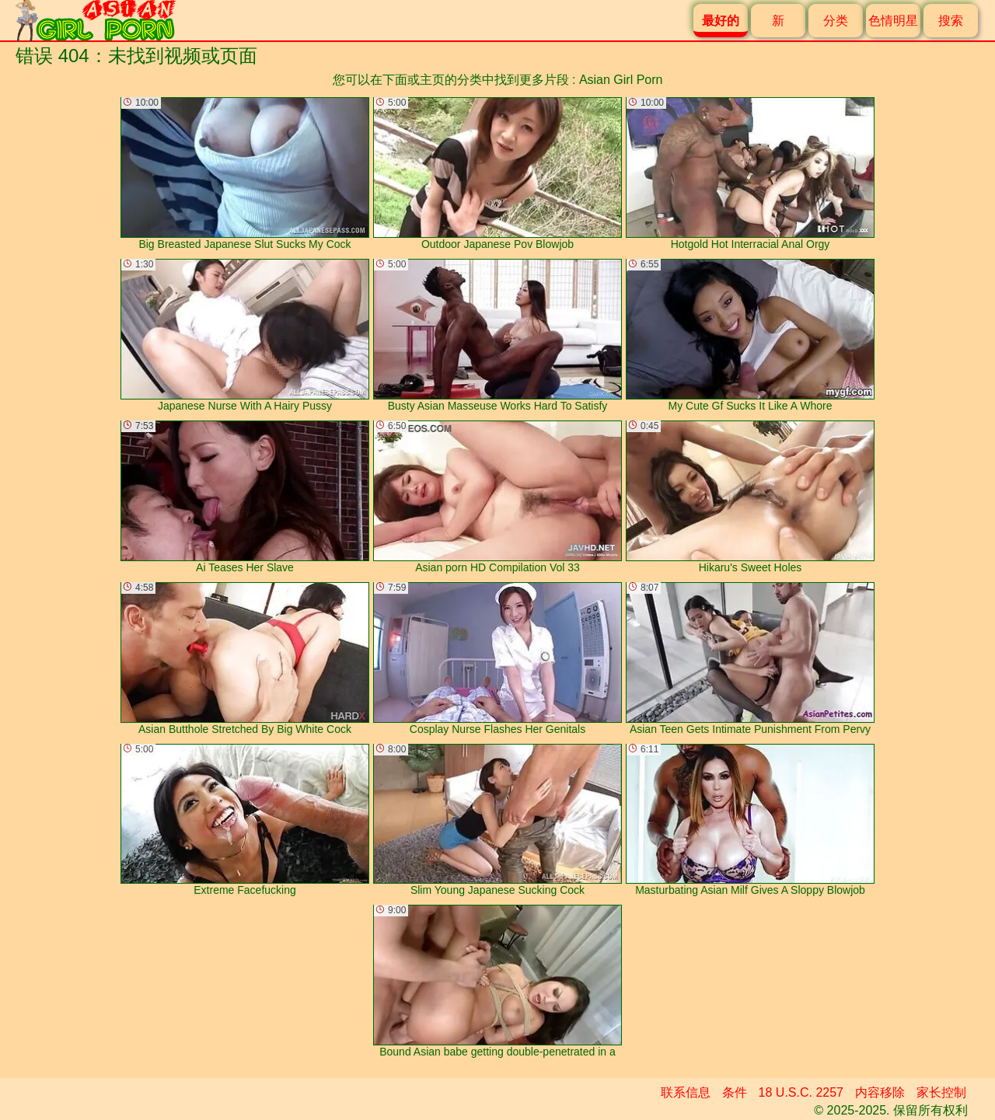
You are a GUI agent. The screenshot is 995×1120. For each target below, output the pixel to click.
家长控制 (941, 1092)
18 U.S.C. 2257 (801, 1092)
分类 (835, 20)
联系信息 (685, 1092)
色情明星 (893, 20)
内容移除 (880, 1092)
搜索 (950, 20)
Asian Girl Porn (621, 79)
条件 (734, 1092)
